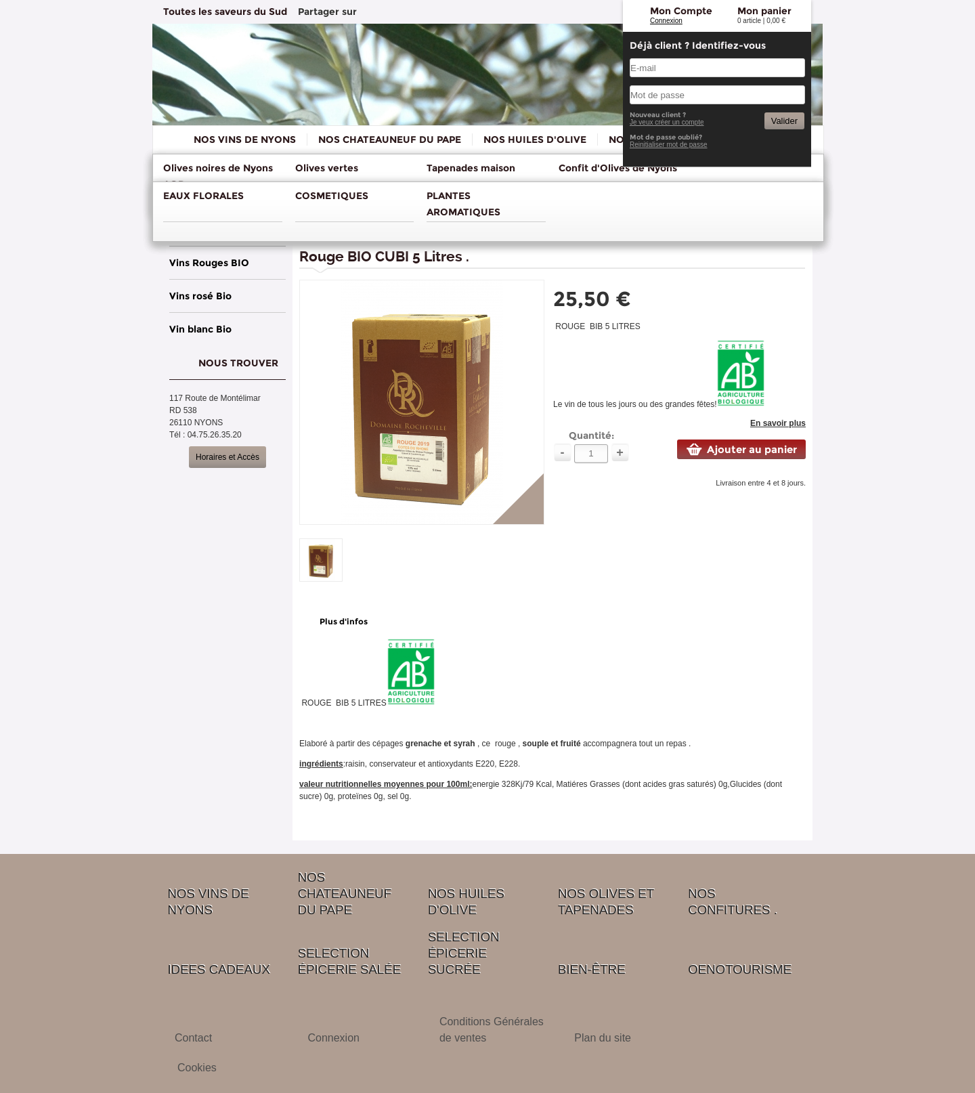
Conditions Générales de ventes (491, 1030)
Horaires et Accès (227, 457)
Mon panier (764, 11)
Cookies (197, 1067)
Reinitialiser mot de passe (669, 144)
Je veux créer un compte (667, 122)
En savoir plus (778, 423)
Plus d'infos (344, 621)
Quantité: (591, 435)
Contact (193, 1038)
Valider (784, 121)
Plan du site (602, 1038)
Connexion (666, 20)
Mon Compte (681, 11)
